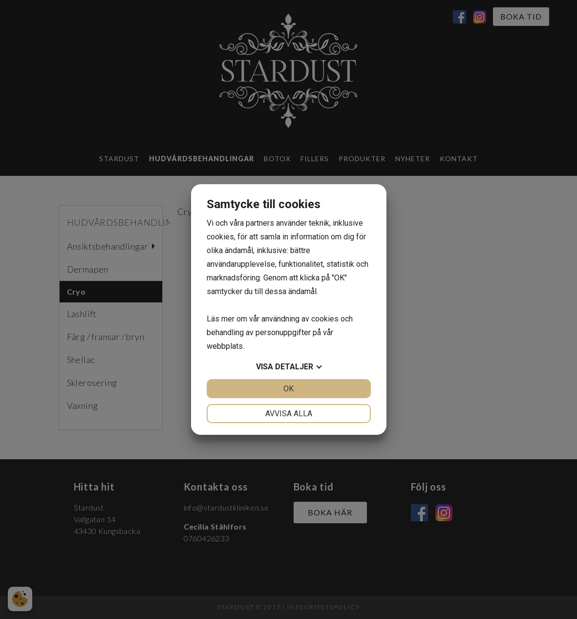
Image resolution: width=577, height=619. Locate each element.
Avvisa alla (288, 413)
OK (288, 388)
